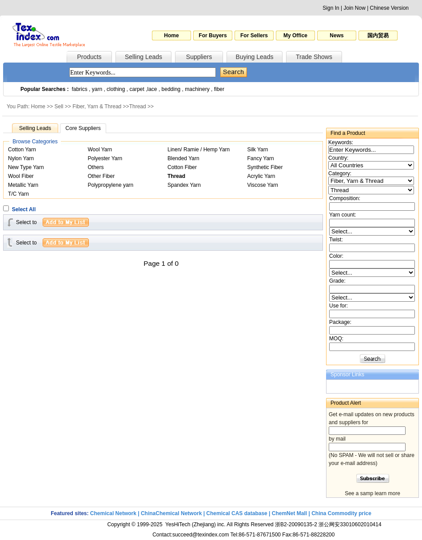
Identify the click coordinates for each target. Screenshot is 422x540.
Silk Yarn (257, 149)
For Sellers (254, 35)
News (336, 35)
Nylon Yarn (21, 158)
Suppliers (199, 56)
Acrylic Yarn (261, 176)
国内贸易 (378, 35)
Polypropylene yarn (111, 185)
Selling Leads (143, 56)
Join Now (354, 8)
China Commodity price (341, 513)
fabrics (79, 89)
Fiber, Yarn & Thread (96, 106)
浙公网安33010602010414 (349, 524)
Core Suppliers (82, 128)
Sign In (330, 8)
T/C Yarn (18, 194)
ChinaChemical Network (171, 513)
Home (171, 35)
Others (96, 167)
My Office (295, 35)
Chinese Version (389, 8)
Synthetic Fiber (265, 167)
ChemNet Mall (289, 513)
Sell (59, 106)
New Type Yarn (26, 167)
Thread (137, 106)
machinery (197, 89)
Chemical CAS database (236, 513)
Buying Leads (255, 56)
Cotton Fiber (182, 167)
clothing (116, 89)
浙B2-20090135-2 (296, 524)
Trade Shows (314, 56)
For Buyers (213, 35)
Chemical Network (114, 513)
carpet (137, 89)
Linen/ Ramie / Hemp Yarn (198, 149)
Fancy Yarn (260, 158)
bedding (171, 89)
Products (89, 56)
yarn (97, 89)
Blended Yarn (183, 158)
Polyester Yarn (105, 158)
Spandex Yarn (184, 185)
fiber (219, 89)
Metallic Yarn (23, 185)
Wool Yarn (100, 149)
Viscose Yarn (262, 185)
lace (152, 89)
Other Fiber (101, 176)
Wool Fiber (21, 176)
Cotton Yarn (22, 149)
